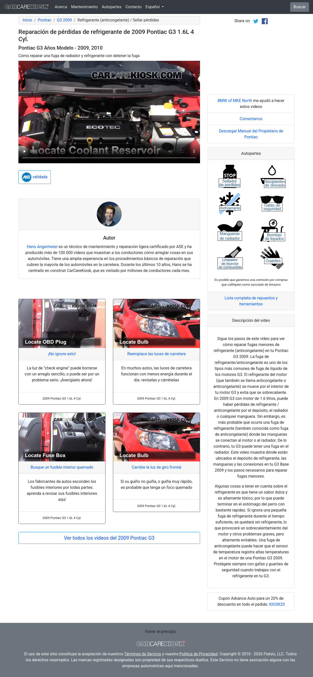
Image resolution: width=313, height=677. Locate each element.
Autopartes (111, 6)
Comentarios (251, 118)
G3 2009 (64, 20)
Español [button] (153, 6)
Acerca (61, 6)
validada (35, 177)
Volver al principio (160, 631)
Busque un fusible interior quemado (62, 467)
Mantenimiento (84, 6)
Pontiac (44, 20)
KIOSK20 (277, 604)
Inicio (27, 20)
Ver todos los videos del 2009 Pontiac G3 (109, 538)
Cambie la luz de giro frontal (156, 467)
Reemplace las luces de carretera (156, 353)
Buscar (299, 6)
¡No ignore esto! (62, 353)
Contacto (133, 6)
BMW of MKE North (235, 100)
